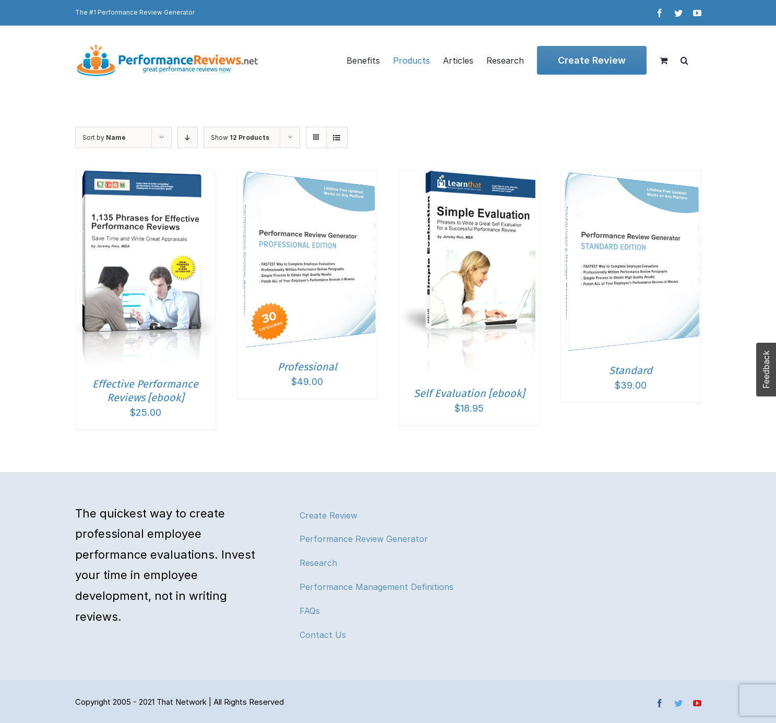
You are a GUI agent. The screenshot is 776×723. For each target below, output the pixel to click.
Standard (630, 370)
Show (240, 137)
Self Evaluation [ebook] (469, 393)
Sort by (104, 137)
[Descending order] (187, 137)
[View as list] (337, 137)
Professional (307, 366)
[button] (684, 60)
